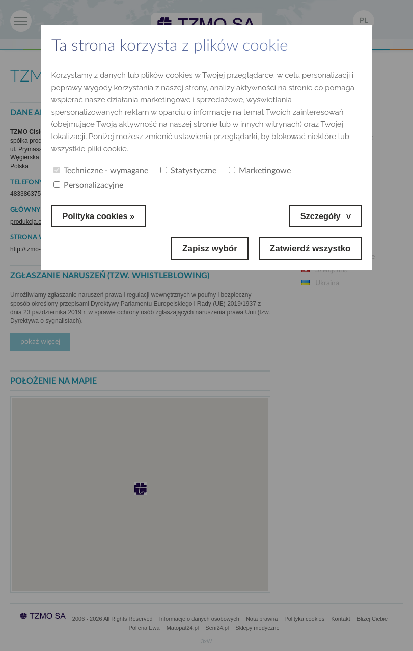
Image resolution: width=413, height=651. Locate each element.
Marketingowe (260, 171)
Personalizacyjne (88, 185)
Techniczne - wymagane (100, 171)
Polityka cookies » (100, 216)
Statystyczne (188, 171)
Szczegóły (319, 216)
